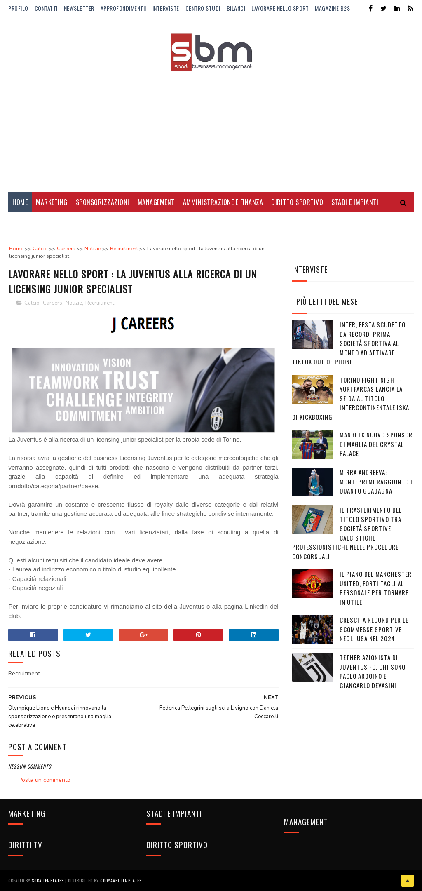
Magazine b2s (332, 8)
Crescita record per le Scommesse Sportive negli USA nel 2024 (374, 629)
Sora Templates (48, 880)
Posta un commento (44, 780)
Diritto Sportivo (297, 202)
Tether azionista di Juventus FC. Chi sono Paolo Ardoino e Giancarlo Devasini (373, 671)
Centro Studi (202, 8)
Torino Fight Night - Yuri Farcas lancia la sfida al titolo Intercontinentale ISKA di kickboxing (350, 398)
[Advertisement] (211, 125)
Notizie (74, 303)
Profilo (18, 8)
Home (20, 202)
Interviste (165, 8)
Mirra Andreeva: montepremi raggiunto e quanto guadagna (376, 481)
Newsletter (79, 8)
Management (156, 202)
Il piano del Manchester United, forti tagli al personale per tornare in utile (376, 588)
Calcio (32, 303)
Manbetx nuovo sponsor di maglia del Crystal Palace (376, 444)
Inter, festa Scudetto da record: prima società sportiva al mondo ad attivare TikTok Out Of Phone (349, 343)
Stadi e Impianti (354, 202)
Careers (52, 303)
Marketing (52, 202)
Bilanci (236, 8)
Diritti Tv (27, 223)
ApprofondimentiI (123, 8)
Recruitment (99, 303)
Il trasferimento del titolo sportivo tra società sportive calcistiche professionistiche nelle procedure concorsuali (347, 533)
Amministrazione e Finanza (223, 202)
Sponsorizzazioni (102, 202)
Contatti (46, 8)
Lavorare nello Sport (280, 8)
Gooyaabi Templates (121, 880)
